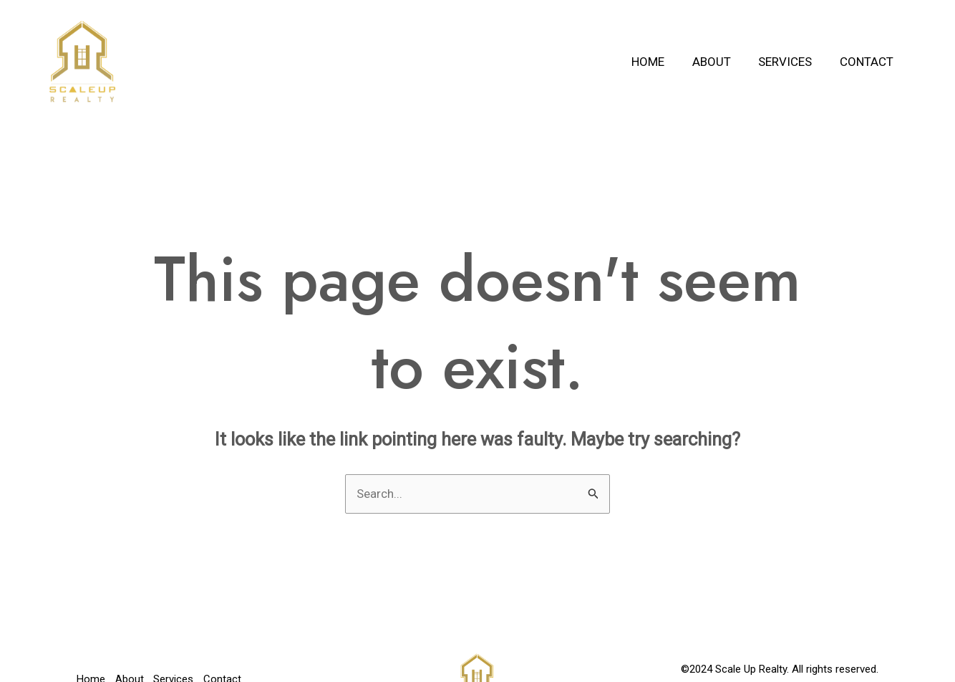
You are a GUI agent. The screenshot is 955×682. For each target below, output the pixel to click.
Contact (868, 61)
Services (790, 61)
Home (659, 61)
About (719, 61)
